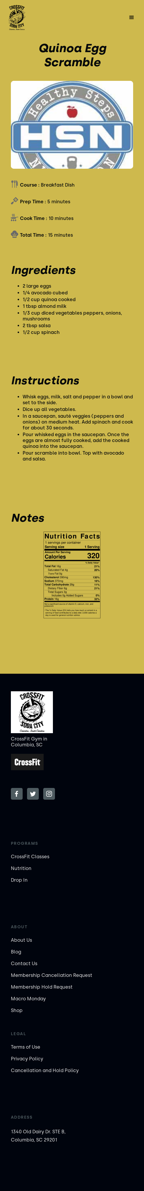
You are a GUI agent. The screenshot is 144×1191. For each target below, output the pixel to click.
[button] (131, 17)
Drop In (19, 880)
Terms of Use (25, 1047)
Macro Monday (28, 998)
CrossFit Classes (30, 856)
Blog (16, 952)
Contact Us (24, 963)
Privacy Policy (27, 1059)
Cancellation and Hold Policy (45, 1070)
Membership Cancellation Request (51, 975)
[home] (24, 17)
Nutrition (21, 868)
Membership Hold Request (42, 987)
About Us (21, 940)
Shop (17, 1010)
